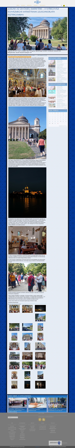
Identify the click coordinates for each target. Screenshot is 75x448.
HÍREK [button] (18, 5)
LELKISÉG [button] (36, 5)
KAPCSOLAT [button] (43, 5)
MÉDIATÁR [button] (29, 5)
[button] (67, 5)
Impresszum (37, 446)
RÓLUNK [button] (23, 5)
